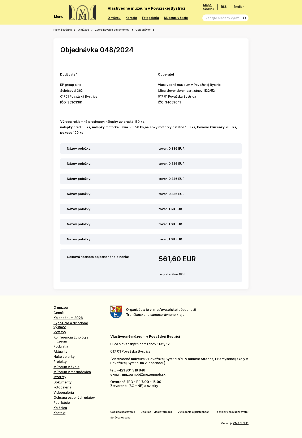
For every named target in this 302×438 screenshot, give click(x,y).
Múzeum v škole (176, 18)
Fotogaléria (150, 18)
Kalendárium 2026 (68, 318)
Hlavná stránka (62, 29)
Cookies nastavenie (122, 411)
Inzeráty (59, 377)
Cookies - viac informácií (156, 411)
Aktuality (60, 351)
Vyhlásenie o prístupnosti (193, 411)
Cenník (59, 313)
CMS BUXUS (241, 423)
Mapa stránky (208, 6)
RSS (224, 6)
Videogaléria (63, 392)
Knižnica (60, 408)
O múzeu (114, 18)
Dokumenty (62, 382)
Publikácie (61, 402)
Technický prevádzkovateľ (232, 411)
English (239, 6)
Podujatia (60, 346)
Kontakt (131, 18)
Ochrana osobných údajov (74, 397)
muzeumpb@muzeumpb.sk (143, 374)
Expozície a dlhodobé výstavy (70, 325)
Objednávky (143, 29)
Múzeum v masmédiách (72, 372)
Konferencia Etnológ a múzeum (71, 339)
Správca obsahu (120, 417)
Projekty (60, 362)
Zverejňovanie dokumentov (112, 29)
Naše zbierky (64, 356)
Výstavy (59, 332)
